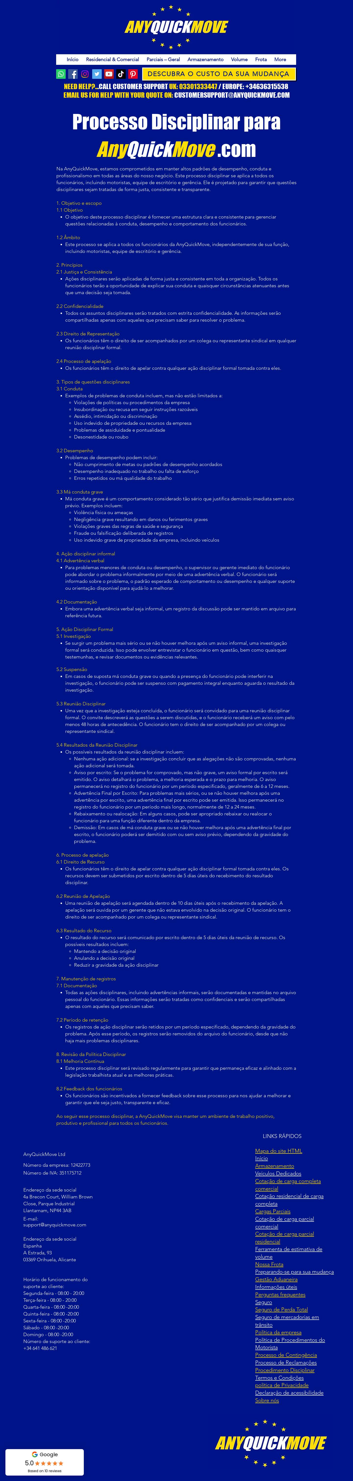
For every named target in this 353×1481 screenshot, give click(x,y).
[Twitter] (97, 74)
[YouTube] (109, 74)
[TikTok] (121, 74)
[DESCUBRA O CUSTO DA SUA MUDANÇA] (219, 74)
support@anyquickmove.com (54, 1225)
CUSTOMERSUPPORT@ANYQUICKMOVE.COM (232, 95)
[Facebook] (73, 74)
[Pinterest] (133, 74)
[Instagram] (85, 74)
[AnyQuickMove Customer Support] (61, 74)
